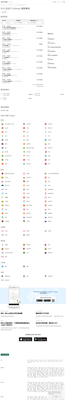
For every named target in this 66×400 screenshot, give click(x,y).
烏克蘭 (46, 374)
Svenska (60, 361)
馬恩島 (58, 372)
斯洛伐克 (39, 374)
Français (37, 361)
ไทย (46, 360)
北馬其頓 (46, 373)
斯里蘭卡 (42, 368)
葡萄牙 (57, 373)
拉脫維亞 (34, 373)
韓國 (33, 368)
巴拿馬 (59, 374)
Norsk (57, 361)
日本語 (28, 360)
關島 (32, 391)
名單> (37, 20)
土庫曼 (44, 384)
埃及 (39, 391)
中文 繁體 (35, 360)
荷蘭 (50, 373)
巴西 (57, 375)
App (59, 1)
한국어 (43, 360)
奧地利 (32, 371)
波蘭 (55, 373)
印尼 (54, 367)
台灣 (50, 384)
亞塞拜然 (39, 367)
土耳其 (47, 384)
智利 (37, 375)
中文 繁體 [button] (63, 1)
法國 (35, 372)
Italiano (48, 361)
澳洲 (30, 391)
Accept (56, 396)
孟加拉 (43, 367)
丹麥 (59, 371)
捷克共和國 (53, 371)
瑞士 (50, 371)
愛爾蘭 (55, 372)
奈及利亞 (46, 391)
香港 (52, 367)
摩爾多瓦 (38, 373)
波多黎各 (44, 375)
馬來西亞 (57, 368)
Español (45, 361)
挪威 (52, 373)
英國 (38, 372)
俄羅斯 (49, 374)
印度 (60, 367)
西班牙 (30, 372)
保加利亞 (46, 371)
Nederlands (29, 362)
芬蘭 (33, 372)
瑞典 (31, 374)
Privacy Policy (51, 394)
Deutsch (41, 361)
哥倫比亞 (40, 375)
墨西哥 (56, 374)
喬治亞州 (49, 367)
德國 (57, 371)
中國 (46, 367)
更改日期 (4, 20)
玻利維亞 (34, 375)
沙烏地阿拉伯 (34, 384)
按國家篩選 (18, 20)
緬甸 (45, 368)
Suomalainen (53, 361)
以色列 (57, 367)
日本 (28, 368)
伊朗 (62, 367)
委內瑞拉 (60, 375)
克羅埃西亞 (51, 372)
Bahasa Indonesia (57, 360)
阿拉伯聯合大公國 (30, 367)
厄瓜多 (48, 375)
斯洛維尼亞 (35, 374)
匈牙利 (47, 372)
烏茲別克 (55, 384)
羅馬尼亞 (61, 373)
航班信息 (54, 1)
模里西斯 (42, 391)
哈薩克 (36, 368)
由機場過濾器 (34, 20)
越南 (52, 384)
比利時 (43, 371)
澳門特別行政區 (52, 368)
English (32, 360)
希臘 (45, 372)
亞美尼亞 (35, 367)
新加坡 (39, 384)
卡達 (30, 384)
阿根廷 (31, 375)
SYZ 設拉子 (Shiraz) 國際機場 (15, 8)
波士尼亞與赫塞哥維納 (37, 371)
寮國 (39, 368)
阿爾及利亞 (36, 391)
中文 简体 (39, 360)
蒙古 (48, 368)
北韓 (59, 384)
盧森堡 (31, 373)
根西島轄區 (41, 372)
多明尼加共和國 (52, 375)
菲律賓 (61, 368)
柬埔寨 (31, 368)
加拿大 (53, 374)
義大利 (62, 372)
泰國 (41, 384)
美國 (62, 374)
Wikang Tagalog (32, 361)
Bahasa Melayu (50, 360)
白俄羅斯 (42, 374)
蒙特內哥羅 (42, 373)
